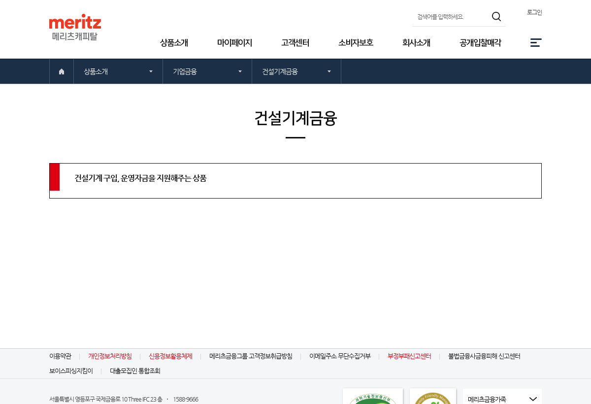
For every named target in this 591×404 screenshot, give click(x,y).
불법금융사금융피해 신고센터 (484, 356)
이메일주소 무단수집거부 (339, 356)
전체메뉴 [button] (536, 42)
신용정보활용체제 (170, 356)
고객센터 (295, 42)
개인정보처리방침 (109, 356)
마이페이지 (234, 42)
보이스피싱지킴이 (71, 370)
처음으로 (61, 71)
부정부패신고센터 (409, 356)
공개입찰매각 (480, 42)
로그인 (534, 12)
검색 (497, 16)
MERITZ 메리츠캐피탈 (75, 27)
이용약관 (60, 356)
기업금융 (185, 71)
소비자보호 (355, 42)
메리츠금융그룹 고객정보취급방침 (250, 356)
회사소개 (416, 42)
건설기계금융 (279, 71)
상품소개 (174, 42)
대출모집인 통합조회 (135, 370)
